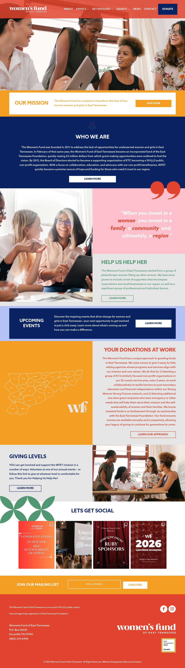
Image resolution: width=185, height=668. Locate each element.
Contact (150, 9)
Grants (121, 9)
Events (81, 9)
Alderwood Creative (132, 662)
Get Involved (101, 9)
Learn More (92, 179)
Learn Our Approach (153, 434)
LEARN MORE (25, 488)
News (137, 9)
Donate (167, 9)
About (68, 9)
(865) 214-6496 (18, 639)
